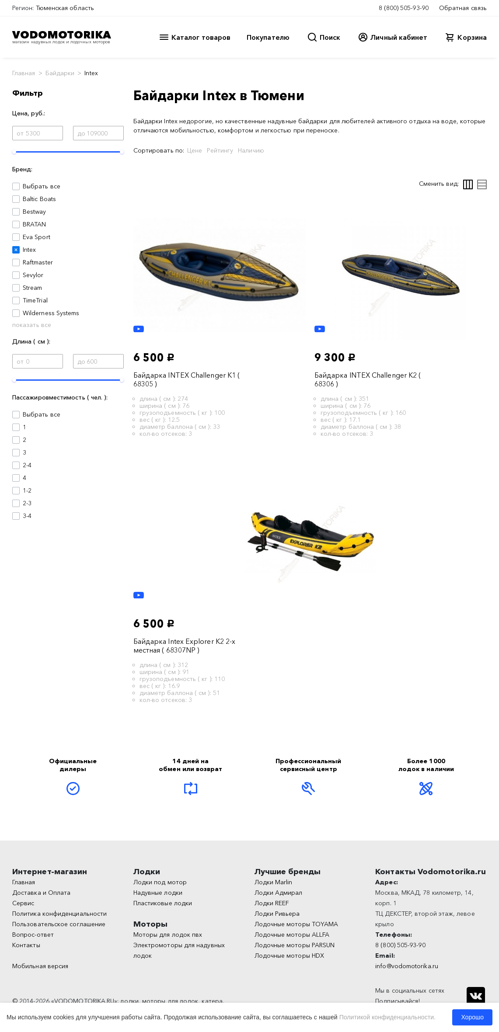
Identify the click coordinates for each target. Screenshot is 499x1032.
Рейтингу (220, 150)
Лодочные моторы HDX (290, 955)
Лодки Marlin (274, 882)
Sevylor (33, 275)
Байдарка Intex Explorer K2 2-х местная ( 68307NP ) (184, 645)
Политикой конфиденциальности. (387, 1017)
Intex (29, 250)
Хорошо (472, 1017)
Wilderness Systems (51, 313)
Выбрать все (41, 186)
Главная (23, 73)
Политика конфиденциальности (59, 913)
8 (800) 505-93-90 (404, 8)
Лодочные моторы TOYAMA (296, 924)
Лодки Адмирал (279, 892)
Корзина (472, 37)
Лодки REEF (272, 903)
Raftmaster (38, 262)
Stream (32, 288)
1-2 (27, 490)
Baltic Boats (39, 199)
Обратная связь (463, 8)
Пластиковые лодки (162, 903)
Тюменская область (65, 8)
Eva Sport (36, 237)
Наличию (251, 150)
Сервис (23, 903)
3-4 (27, 516)
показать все (31, 325)
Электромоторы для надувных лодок (179, 950)
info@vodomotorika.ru (406, 966)
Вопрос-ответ (33, 934)
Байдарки (60, 73)
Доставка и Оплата (41, 892)
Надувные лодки (157, 892)
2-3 (27, 503)
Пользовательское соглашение (58, 924)
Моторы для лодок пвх (167, 934)
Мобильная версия (40, 966)
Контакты (26, 945)
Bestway (34, 211)
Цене (194, 150)
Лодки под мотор (160, 882)
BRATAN (34, 224)
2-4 (27, 465)
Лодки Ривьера (277, 913)
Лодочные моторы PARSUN (295, 945)
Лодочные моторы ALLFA (292, 934)
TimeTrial (35, 300)
